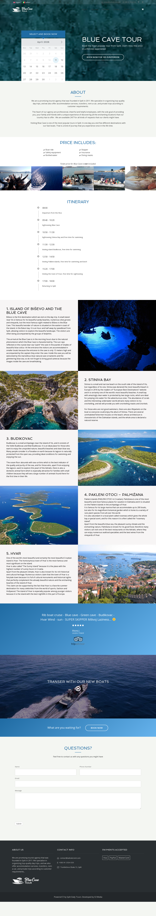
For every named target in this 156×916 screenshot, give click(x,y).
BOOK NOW (129, 9)
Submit (18, 838)
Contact (116, 9)
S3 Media (98, 911)
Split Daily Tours (74, 911)
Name (17, 781)
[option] (15, 193)
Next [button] (152, 192)
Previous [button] (3, 192)
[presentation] (32, 828)
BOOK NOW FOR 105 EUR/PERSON (103, 64)
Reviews (105, 9)
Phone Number (85, 781)
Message (18, 805)
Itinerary (94, 9)
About (84, 9)
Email (17, 792)
